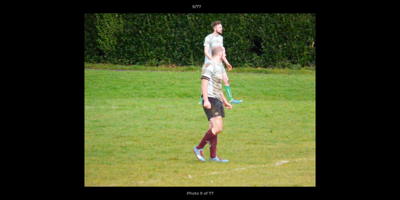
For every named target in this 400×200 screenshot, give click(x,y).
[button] (376, 8)
